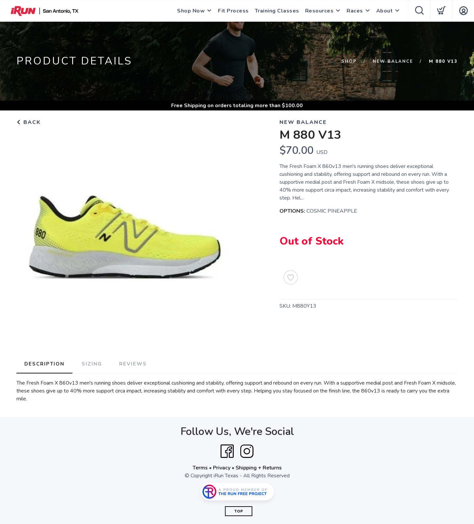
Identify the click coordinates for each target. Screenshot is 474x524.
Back (28, 122)
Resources (319, 10)
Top (238, 511)
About (384, 10)
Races (355, 10)
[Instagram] (247, 451)
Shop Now (191, 10)
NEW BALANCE (393, 61)
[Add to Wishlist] (290, 277)
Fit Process (233, 10)
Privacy (221, 467)
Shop (349, 61)
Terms (200, 467)
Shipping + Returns (259, 467)
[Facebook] (227, 451)
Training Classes (277, 10)
